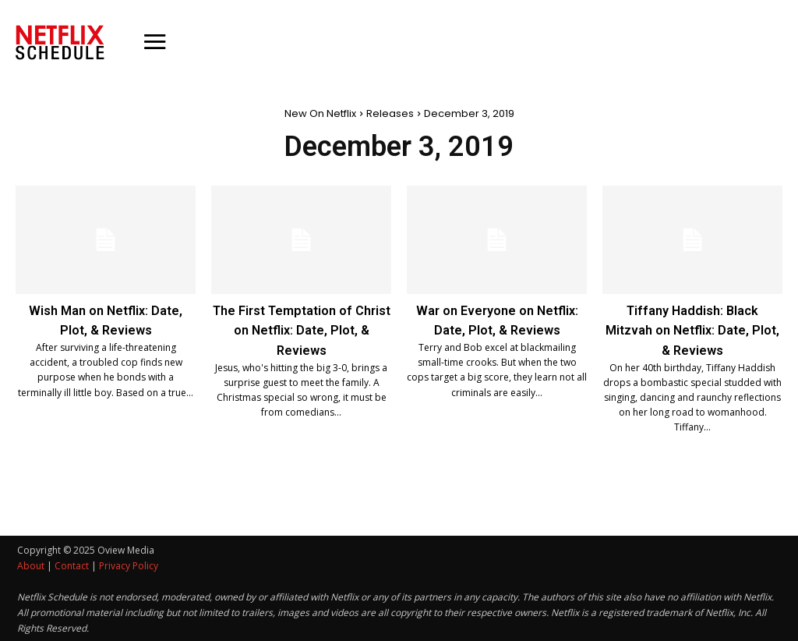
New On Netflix (320, 113)
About (30, 564)
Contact (72, 564)
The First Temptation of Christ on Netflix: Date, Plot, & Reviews (301, 329)
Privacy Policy (128, 564)
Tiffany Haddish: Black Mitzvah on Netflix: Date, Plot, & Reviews (692, 329)
